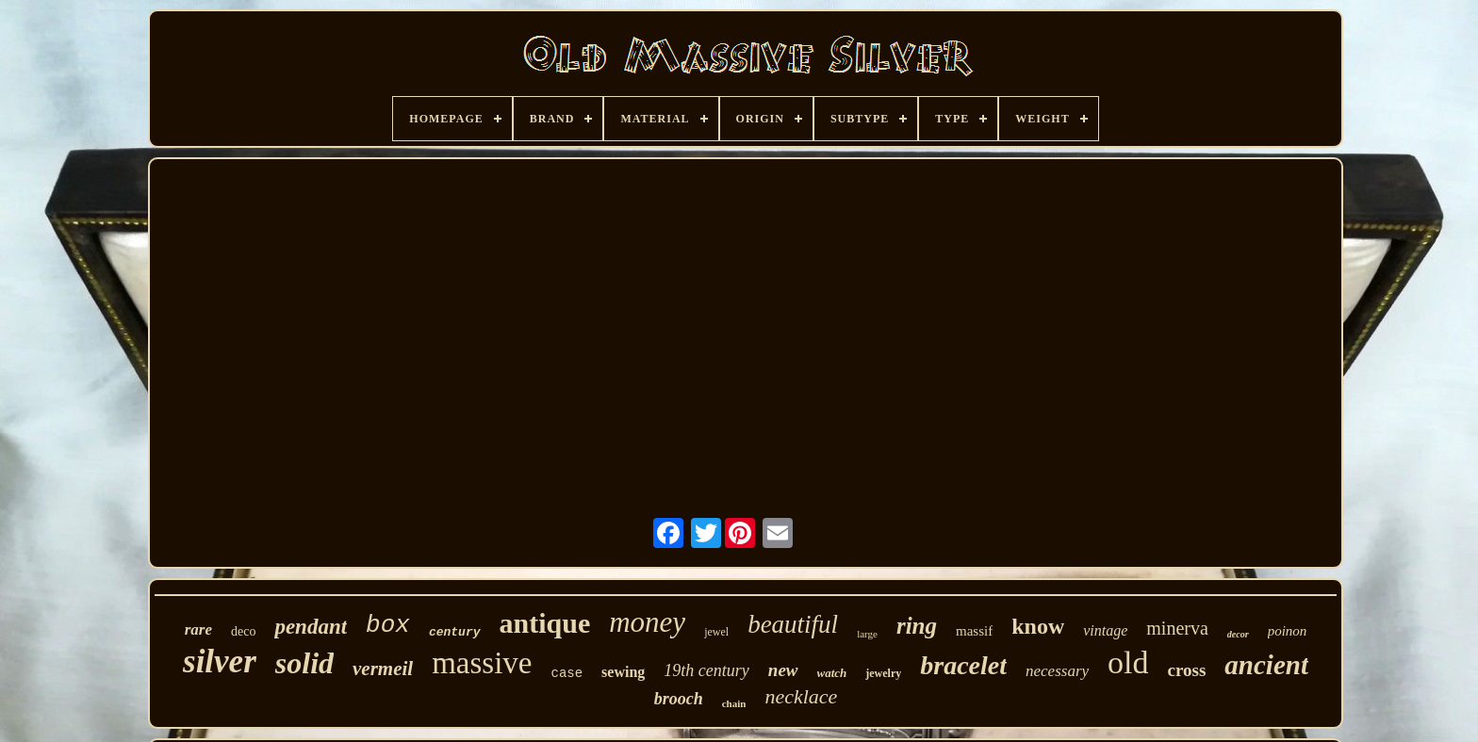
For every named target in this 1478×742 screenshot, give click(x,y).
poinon (1287, 630)
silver (219, 661)
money (647, 621)
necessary (1057, 671)
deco (243, 631)
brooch (678, 698)
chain (734, 703)
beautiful (792, 624)
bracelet (963, 665)
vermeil (383, 668)
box (388, 625)
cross (1187, 670)
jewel (716, 631)
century (455, 632)
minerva (1177, 628)
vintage (1105, 630)
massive (482, 663)
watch (832, 673)
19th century (706, 670)
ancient (1266, 665)
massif (974, 630)
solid (304, 663)
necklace (800, 696)
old (1128, 662)
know (1037, 626)
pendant (310, 626)
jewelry (883, 673)
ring (916, 625)
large (867, 633)
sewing (623, 672)
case (566, 673)
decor (1238, 634)
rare (198, 629)
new (783, 670)
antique (545, 622)
